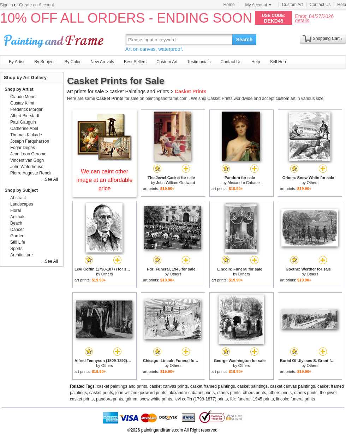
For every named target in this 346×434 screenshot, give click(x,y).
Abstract (18, 197)
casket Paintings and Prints (139, 91)
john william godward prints (140, 392)
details (302, 20)
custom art (286, 98)
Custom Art (292, 4)
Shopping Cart (326, 38)
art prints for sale (85, 91)
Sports (16, 248)
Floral (15, 210)
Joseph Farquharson (29, 141)
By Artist (16, 61)
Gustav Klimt (22, 103)
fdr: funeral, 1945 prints (252, 399)
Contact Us (320, 4)
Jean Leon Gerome (28, 153)
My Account (258, 4)
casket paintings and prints (122, 386)
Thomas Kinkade (26, 134)
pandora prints (109, 399)
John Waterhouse (26, 166)
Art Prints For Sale (55, 39)
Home (229, 4)
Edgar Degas (22, 147)
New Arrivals (102, 61)
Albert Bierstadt (24, 115)
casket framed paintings (212, 386)
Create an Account (36, 4)
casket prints (101, 392)
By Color (72, 61)
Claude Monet (23, 96)
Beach (16, 223)
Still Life (17, 242)
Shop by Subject (21, 190)
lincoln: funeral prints (295, 399)
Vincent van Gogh (27, 160)
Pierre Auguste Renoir (31, 173)
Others (312, 182)
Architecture (21, 254)
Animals (17, 216)
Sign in (6, 4)
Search (244, 39)
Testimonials (198, 61)
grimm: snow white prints (148, 399)
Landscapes (21, 204)
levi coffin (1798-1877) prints (201, 399)
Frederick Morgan (26, 109)
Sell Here (278, 61)
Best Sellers (135, 61)
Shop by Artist (19, 89)
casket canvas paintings (292, 386)
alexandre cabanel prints (192, 392)
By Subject (44, 61)
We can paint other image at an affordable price (105, 179)
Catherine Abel (24, 128)
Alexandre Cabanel (244, 182)
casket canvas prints (168, 386)
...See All (49, 179)
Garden (17, 235)
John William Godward (175, 182)
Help (341, 4)
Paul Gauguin (23, 122)
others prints (228, 392)
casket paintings (252, 386)
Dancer (17, 229)
